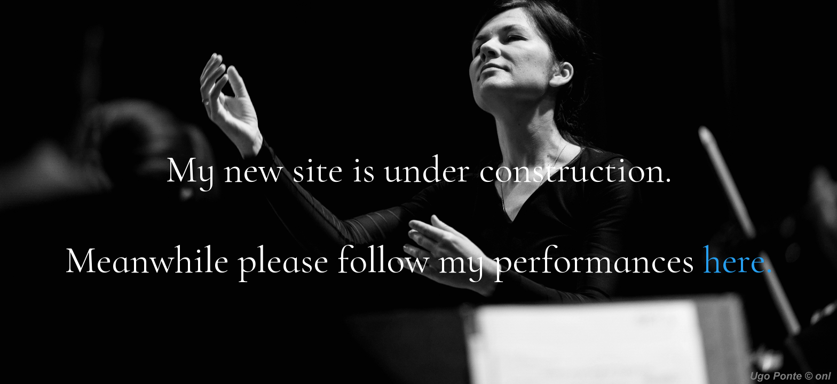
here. (738, 260)
